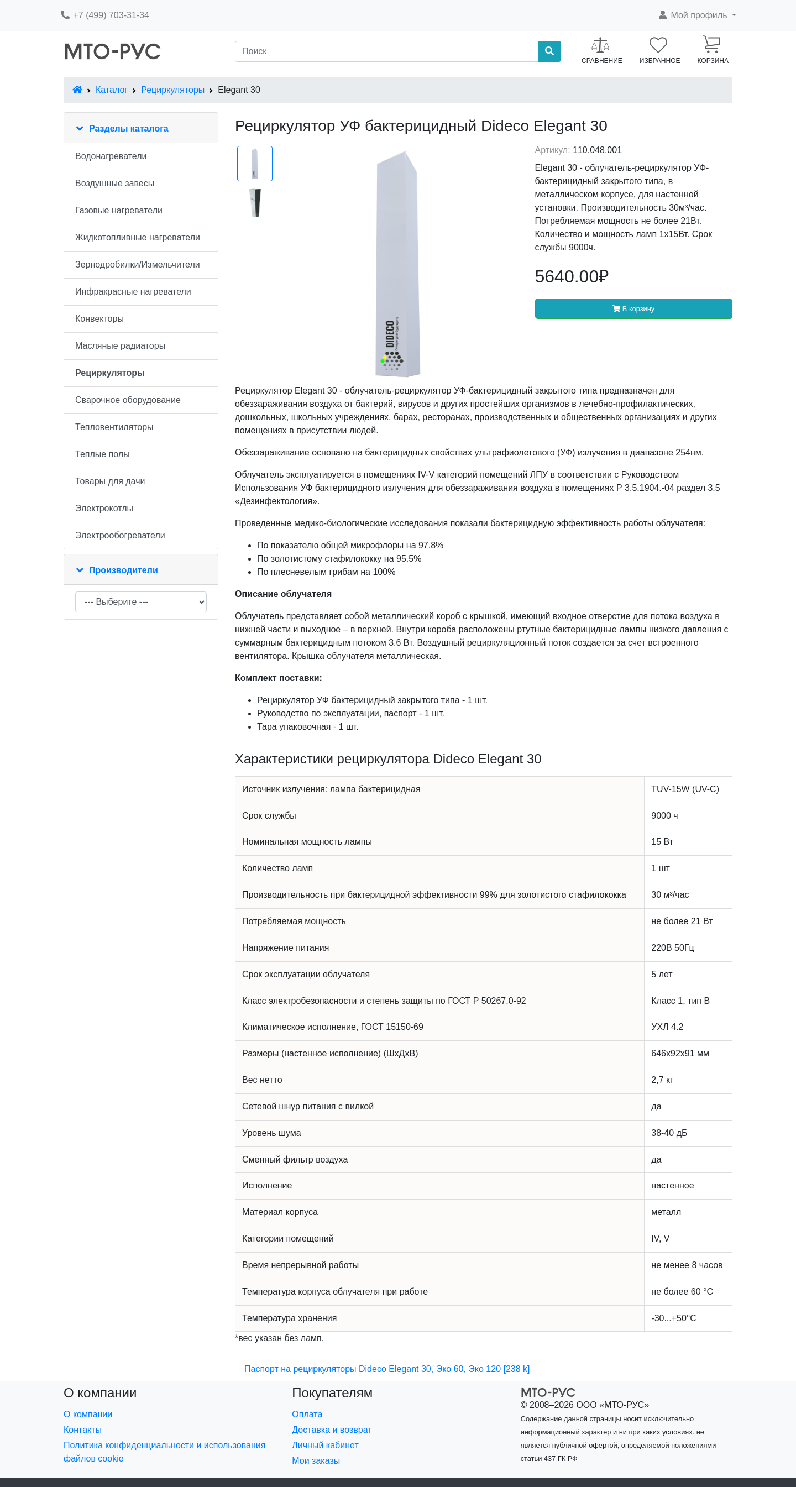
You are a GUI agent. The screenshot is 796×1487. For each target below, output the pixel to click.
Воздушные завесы (114, 183)
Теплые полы (102, 454)
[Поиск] (386, 51)
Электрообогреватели (120, 535)
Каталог (112, 90)
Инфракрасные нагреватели (133, 291)
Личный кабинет (325, 1445)
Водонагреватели (110, 156)
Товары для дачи (110, 481)
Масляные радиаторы (120, 345)
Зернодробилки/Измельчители (137, 264)
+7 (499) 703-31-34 (104, 15)
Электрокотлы (104, 508)
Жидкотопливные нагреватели (137, 237)
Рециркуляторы (173, 90)
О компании (88, 1414)
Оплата (307, 1414)
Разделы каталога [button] (129, 128)
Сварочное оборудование (128, 400)
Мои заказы (316, 1460)
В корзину (633, 309)
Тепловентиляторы (114, 427)
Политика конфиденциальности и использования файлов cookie (164, 1452)
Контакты (83, 1429)
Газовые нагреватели (119, 210)
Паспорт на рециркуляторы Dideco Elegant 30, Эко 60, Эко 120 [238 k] (387, 1369)
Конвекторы (99, 318)
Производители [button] (123, 570)
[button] (697, 15)
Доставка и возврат (331, 1429)
